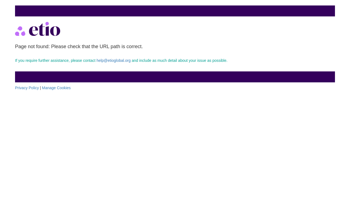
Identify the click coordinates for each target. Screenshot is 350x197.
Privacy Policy (27, 88)
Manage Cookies (56, 88)
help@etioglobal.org (114, 60)
